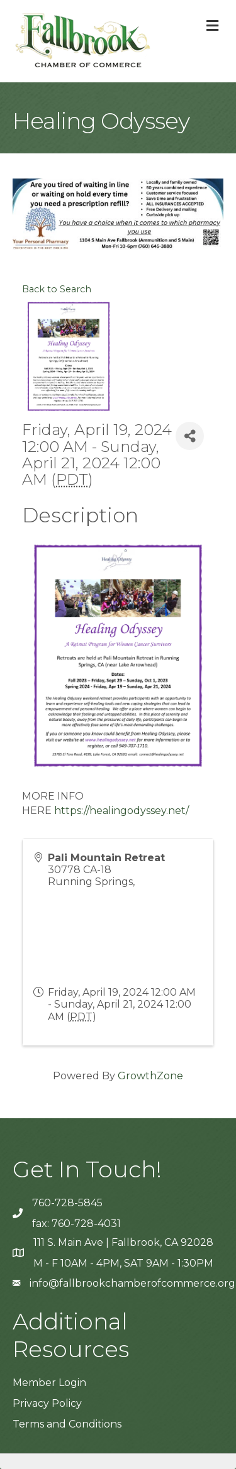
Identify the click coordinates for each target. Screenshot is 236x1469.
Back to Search (56, 289)
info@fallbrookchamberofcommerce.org (132, 1283)
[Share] (190, 436)
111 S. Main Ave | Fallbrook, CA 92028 (123, 1242)
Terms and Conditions (67, 1424)
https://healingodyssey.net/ (121, 811)
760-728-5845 (67, 1203)
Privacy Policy (47, 1403)
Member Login (49, 1383)
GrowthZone (150, 1076)
